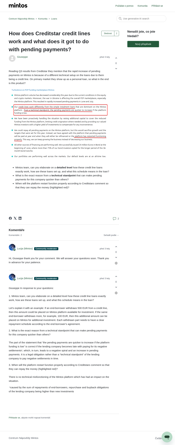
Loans (54, 18)
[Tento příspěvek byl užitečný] (116, 58)
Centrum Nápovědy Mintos (21, 18)
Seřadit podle (111, 235)
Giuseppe (22, 56)
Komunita (143, 5)
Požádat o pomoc (125, 5)
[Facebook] (10, 218)
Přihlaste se (14, 417)
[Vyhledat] (141, 18)
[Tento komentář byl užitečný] (116, 247)
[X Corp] (15, 218)
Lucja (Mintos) (25, 248)
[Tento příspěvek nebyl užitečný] (116, 69)
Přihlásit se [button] (157, 5)
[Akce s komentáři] (116, 263)
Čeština (160, 438)
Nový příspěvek (143, 44)
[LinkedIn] (20, 218)
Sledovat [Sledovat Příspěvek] (108, 33)
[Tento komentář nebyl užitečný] (116, 257)
